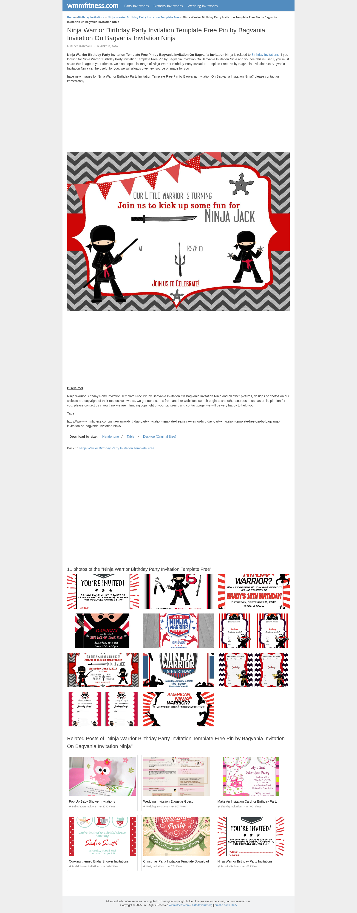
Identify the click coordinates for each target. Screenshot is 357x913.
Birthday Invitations (168, 6)
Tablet (131, 436)
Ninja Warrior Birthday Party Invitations (245, 861)
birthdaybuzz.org (202, 905)
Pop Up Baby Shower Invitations (92, 801)
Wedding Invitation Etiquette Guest (168, 801)
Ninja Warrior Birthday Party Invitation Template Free (116, 448)
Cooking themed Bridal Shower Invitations (99, 861)
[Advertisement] (178, 119)
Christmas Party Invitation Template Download (176, 861)
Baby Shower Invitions (82, 806)
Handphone (110, 436)
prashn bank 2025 (226, 905)
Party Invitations (136, 6)
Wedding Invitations (202, 6)
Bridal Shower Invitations (84, 866)
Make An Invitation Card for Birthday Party (248, 801)
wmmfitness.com (93, 5)
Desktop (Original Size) (159, 436)
